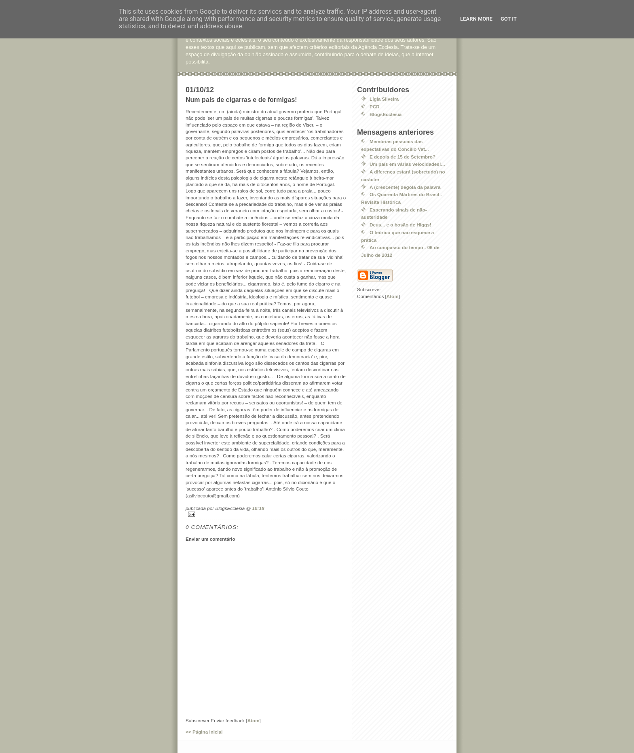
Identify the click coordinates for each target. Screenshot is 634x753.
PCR (375, 106)
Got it (509, 19)
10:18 (258, 508)
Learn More (476, 19)
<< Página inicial (204, 731)
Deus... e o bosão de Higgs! (400, 224)
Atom (253, 720)
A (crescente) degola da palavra (405, 187)
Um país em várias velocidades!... (407, 164)
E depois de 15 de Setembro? (402, 156)
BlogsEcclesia (386, 114)
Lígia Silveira (384, 99)
